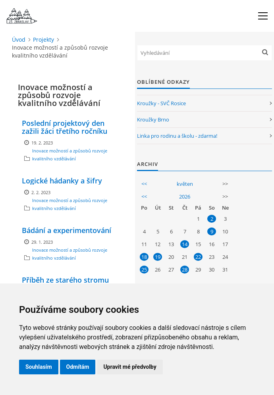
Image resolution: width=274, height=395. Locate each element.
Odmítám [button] (77, 367)
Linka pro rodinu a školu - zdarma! (177, 135)
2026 (184, 196)
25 (144, 269)
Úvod (18, 39)
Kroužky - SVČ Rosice (161, 103)
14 (184, 244)
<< (144, 183)
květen (185, 183)
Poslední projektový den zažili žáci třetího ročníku (64, 127)
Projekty (43, 39)
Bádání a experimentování (66, 230)
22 (198, 256)
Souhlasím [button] (38, 367)
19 (157, 256)
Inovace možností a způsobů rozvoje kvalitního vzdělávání (69, 155)
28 (184, 269)
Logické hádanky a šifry (62, 181)
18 (144, 256)
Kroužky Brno (153, 119)
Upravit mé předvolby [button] (129, 367)
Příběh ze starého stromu (65, 280)
